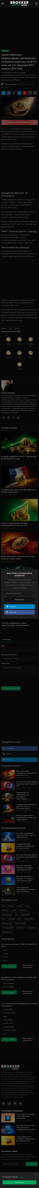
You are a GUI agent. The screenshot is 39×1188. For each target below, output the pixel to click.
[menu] (2, 3)
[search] (36, 3)
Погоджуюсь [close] (19, 1182)
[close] (36, 1174)
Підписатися (19, 600)
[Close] (36, 571)
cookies (21, 1177)
